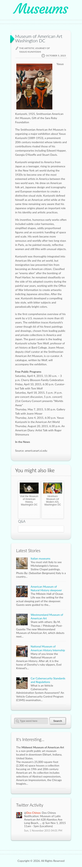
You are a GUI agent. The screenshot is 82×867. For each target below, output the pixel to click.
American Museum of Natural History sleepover (46, 588)
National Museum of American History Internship (48, 648)
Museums (41, 8)
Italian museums (40, 558)
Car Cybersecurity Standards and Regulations (48, 680)
